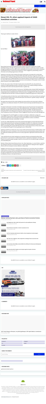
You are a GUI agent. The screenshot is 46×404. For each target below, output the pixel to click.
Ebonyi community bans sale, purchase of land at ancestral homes (20, 218)
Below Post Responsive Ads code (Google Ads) (23, 158)
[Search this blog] (17, 6)
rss (2, 343)
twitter (25, 343)
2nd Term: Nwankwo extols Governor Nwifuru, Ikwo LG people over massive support (22, 233)
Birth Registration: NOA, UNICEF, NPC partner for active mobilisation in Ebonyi (21, 222)
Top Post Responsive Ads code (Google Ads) (23, 27)
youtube (3, 345)
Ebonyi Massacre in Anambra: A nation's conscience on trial (18, 227)
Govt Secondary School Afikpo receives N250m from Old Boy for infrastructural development (24, 243)
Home (2, 14)
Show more (42, 177)
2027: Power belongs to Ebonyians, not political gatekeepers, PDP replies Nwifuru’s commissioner (21, 331)
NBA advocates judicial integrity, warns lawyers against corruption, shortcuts (21, 249)
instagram (26, 341)
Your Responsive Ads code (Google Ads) (23, 191)
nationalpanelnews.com (6, 396)
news (5, 14)
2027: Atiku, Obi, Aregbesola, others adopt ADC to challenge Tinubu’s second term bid (22, 238)
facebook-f (4, 341)
